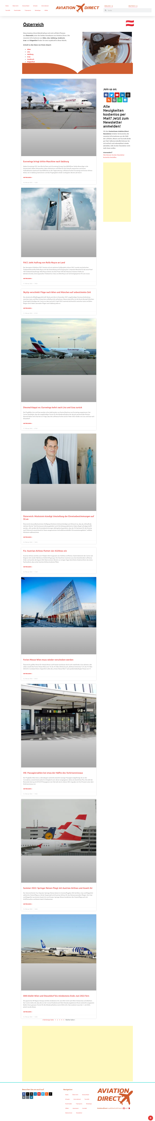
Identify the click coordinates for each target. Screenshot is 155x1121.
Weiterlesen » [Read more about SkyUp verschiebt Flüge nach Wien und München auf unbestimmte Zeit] (27, 308)
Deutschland (25, 6)
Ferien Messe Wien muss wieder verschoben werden (48, 659)
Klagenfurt (31, 62)
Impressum (75, 1108)
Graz (28, 57)
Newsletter (79, 1113)
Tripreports (28, 10)
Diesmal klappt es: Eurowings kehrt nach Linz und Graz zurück (52, 407)
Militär (46, 10)
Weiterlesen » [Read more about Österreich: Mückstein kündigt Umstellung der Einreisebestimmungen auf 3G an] (27, 537)
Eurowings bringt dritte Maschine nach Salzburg (46, 161)
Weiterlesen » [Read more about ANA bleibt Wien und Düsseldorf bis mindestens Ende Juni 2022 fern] (27, 1011)
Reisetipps (38, 10)
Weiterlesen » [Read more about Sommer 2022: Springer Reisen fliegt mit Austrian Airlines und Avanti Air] (27, 904)
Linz (28, 52)
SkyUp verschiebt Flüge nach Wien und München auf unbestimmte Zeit (57, 292)
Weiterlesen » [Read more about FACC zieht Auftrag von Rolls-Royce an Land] (27, 278)
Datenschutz (68, 1113)
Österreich (15, 6)
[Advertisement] (117, 192)
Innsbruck (30, 59)
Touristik (7, 10)
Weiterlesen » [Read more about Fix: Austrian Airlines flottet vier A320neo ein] (27, 566)
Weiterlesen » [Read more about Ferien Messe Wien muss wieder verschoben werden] (27, 673)
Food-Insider (17, 10)
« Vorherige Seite (48, 1020)
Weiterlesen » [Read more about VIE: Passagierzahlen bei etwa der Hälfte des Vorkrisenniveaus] (27, 788)
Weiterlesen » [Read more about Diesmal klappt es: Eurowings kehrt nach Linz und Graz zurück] (27, 423)
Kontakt (84, 1108)
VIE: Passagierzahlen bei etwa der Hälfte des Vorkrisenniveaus (53, 772)
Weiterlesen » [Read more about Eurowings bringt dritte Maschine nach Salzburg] (27, 177)
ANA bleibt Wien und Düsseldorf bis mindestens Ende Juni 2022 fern (56, 995)
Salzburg (30, 54)
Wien (29, 49)
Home (7, 6)
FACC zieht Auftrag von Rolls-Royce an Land (44, 262)
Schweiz (35, 6)
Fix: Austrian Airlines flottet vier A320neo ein (45, 550)
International (44, 6)
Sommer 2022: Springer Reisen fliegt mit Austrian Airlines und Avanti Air (58, 888)
